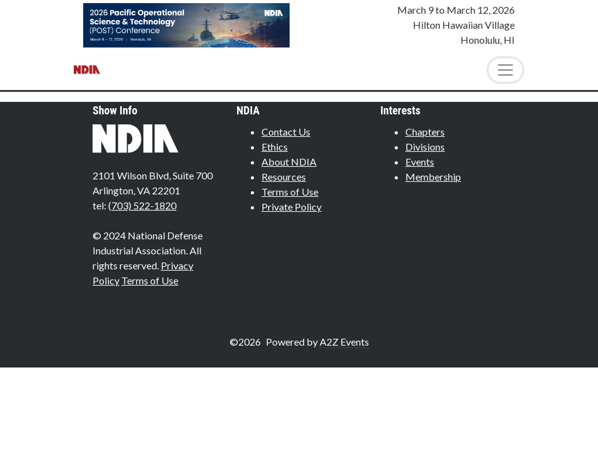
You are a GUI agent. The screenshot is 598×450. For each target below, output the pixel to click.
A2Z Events (344, 342)
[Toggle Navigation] (505, 70)
